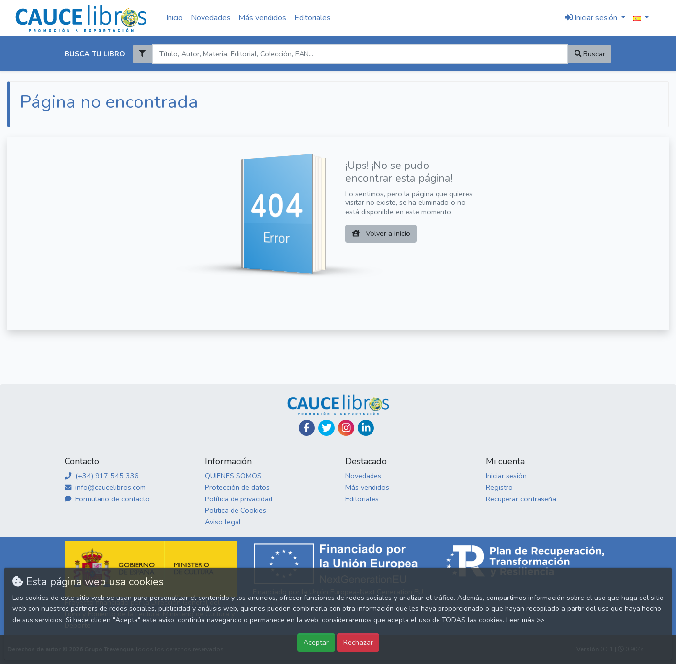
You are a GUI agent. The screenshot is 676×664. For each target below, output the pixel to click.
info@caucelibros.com (105, 487)
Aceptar (316, 642)
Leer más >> (525, 620)
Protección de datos (237, 487)
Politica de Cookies (235, 510)
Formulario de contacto (107, 499)
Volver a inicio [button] (381, 233)
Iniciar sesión (506, 476)
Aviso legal (223, 522)
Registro (499, 487)
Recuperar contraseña (521, 499)
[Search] (360, 54)
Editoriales (312, 17)
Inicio (174, 17)
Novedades (211, 17)
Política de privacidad (238, 499)
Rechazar (358, 642)
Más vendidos (262, 17)
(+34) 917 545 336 (102, 476)
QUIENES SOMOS (233, 476)
